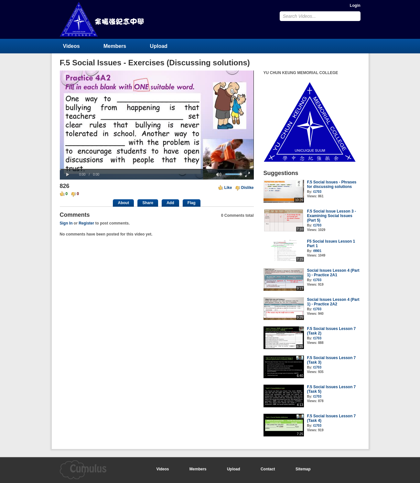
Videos (71, 46)
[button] (68, 175)
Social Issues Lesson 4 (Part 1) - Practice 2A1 (333, 272)
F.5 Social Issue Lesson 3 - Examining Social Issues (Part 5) (331, 216)
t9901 (317, 251)
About (123, 203)
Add (170, 203)
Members (114, 46)
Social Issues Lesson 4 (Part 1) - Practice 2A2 (333, 301)
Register (86, 223)
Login (355, 5)
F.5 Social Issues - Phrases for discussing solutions (332, 184)
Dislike (247, 187)
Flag (192, 203)
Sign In (66, 223)
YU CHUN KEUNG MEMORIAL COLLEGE (102, 19)
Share (147, 203)
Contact (268, 469)
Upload (158, 46)
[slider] (157, 169)
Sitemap (303, 469)
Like (228, 187)
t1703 (317, 191)
